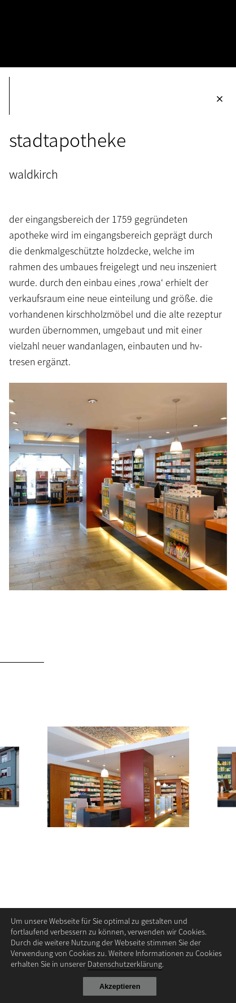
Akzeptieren (120, 986)
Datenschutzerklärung (125, 963)
